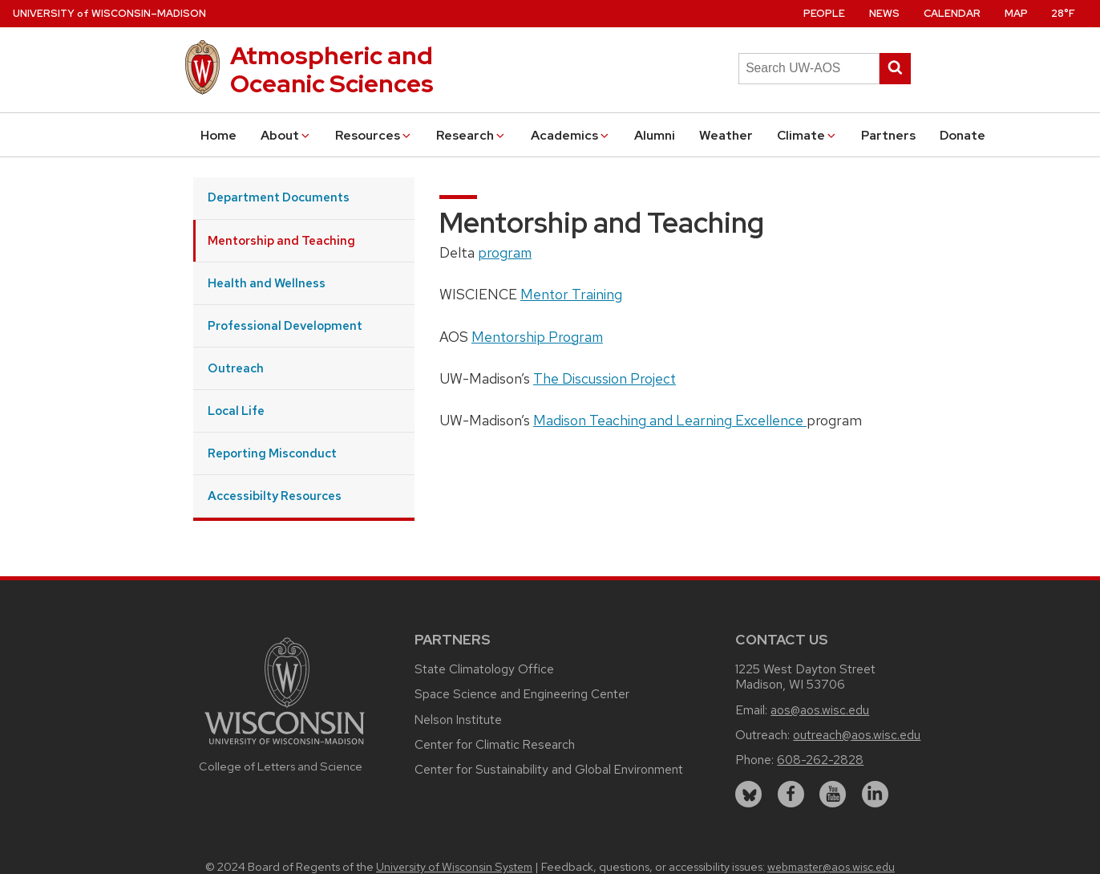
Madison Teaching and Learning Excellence (670, 420)
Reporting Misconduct (272, 453)
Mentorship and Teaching (281, 240)
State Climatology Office (484, 669)
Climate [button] (807, 135)
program (505, 252)
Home (218, 135)
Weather (726, 135)
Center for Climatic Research (495, 744)
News (884, 13)
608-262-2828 (820, 759)
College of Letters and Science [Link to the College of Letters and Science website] (280, 766)
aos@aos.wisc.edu (819, 709)
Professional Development (285, 325)
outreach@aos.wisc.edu (856, 734)
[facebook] (791, 794)
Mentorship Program (537, 336)
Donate (962, 135)
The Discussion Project (604, 378)
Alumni (654, 135)
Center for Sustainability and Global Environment (549, 769)
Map (1016, 13)
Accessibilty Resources (275, 495)
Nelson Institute (458, 719)
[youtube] (832, 794)
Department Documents (279, 197)
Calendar (952, 13)
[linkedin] (875, 794)
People (824, 13)
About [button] (286, 135)
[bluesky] (748, 794)
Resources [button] (374, 135)
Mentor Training (571, 294)
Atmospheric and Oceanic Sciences (332, 69)
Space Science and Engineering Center (522, 693)
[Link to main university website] (284, 746)
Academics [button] (571, 135)
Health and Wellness (267, 282)
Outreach (236, 368)
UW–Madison (109, 13)
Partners (888, 135)
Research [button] (471, 135)
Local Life (236, 410)
